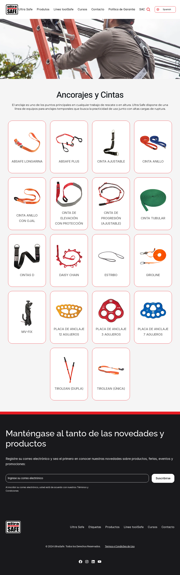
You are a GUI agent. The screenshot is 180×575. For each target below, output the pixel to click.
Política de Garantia (121, 9)
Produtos (43, 9)
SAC (142, 9)
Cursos (82, 9)
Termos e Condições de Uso (120, 546)
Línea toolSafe (63, 9)
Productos (112, 527)
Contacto (97, 9)
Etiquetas (94, 527)
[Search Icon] (148, 9)
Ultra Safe (25, 9)
